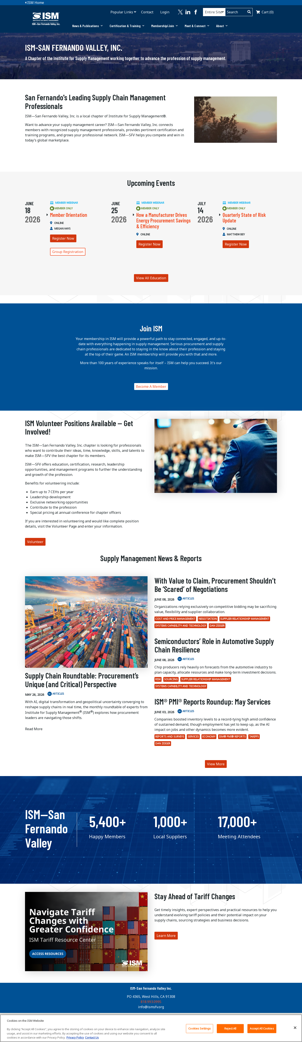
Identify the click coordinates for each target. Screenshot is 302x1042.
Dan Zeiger (217, 625)
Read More (33, 729)
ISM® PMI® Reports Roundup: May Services (212, 701)
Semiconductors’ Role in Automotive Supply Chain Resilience (214, 645)
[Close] (295, 1028)
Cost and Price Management (175, 619)
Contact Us (92, 1038)
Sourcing (171, 679)
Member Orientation (68, 215)
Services (193, 736)
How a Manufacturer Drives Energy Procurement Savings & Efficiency (163, 220)
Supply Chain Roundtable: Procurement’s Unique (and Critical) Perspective (81, 680)
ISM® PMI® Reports (232, 736)
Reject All (230, 1029)
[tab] (87, 26)
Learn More (166, 935)
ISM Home (34, 2)
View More (216, 764)
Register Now (63, 238)
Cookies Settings (199, 1029)
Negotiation (208, 619)
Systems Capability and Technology (180, 625)
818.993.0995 (151, 1001)
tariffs (254, 736)
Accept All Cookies (262, 1029)
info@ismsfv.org (151, 1007)
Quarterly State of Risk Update (244, 218)
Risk (158, 679)
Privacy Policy (75, 1038)
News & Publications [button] (87, 26)
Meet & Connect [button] (197, 26)
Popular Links (121, 12)
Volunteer (35, 541)
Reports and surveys (169, 736)
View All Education (151, 278)
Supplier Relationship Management (244, 619)
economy (208, 736)
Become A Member (151, 386)
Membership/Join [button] (164, 26)
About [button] (222, 26)
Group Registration (67, 251)
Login (164, 12)
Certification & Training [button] (127, 26)
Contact (147, 12)
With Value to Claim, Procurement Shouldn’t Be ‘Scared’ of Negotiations (215, 585)
